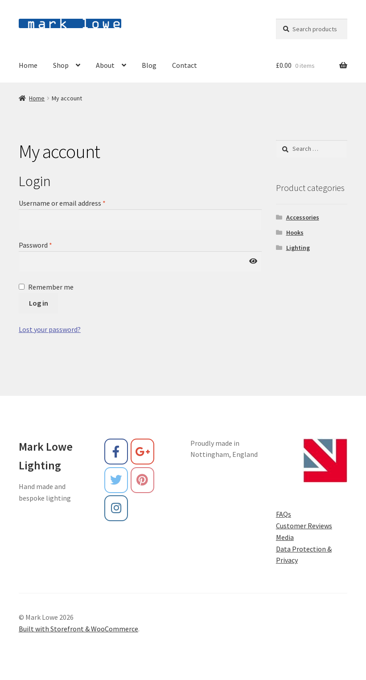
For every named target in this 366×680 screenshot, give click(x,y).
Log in (38, 303)
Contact (184, 65)
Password (35, 244)
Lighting (298, 248)
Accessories (302, 217)
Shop (61, 65)
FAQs (283, 514)
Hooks (295, 232)
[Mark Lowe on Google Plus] (142, 451)
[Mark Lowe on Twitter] (116, 480)
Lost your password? (50, 329)
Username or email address (62, 203)
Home (28, 65)
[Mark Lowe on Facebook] (116, 451)
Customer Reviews (304, 525)
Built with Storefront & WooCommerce (78, 628)
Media (285, 537)
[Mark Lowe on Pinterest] (142, 480)
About (105, 65)
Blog (149, 65)
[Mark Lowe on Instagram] (116, 508)
